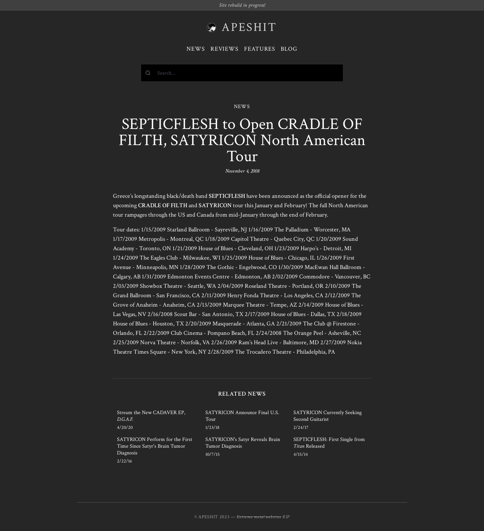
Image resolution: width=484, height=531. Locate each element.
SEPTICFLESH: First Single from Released (329, 443)
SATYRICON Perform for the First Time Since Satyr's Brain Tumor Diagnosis (154, 446)
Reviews (224, 49)
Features (259, 49)
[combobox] (242, 72)
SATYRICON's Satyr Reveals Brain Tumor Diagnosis (242, 443)
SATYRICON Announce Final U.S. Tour (242, 416)
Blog (289, 49)
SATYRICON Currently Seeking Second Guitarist (327, 416)
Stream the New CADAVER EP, (151, 416)
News (196, 49)
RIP (286, 517)
